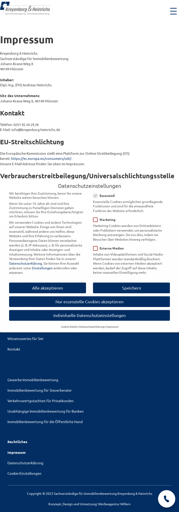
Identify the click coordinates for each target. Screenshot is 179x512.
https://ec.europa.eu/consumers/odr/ (41, 158)
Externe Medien (110, 244)
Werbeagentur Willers (114, 504)
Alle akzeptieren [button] (47, 283)
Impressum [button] (112, 322)
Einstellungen (42, 264)
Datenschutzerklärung (25, 259)
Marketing (105, 215)
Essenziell (105, 191)
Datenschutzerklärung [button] (91, 322)
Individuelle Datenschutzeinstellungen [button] (89, 311)
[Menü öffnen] (173, 11)
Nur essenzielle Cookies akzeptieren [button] (89, 297)
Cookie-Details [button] (69, 322)
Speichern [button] (131, 283)
